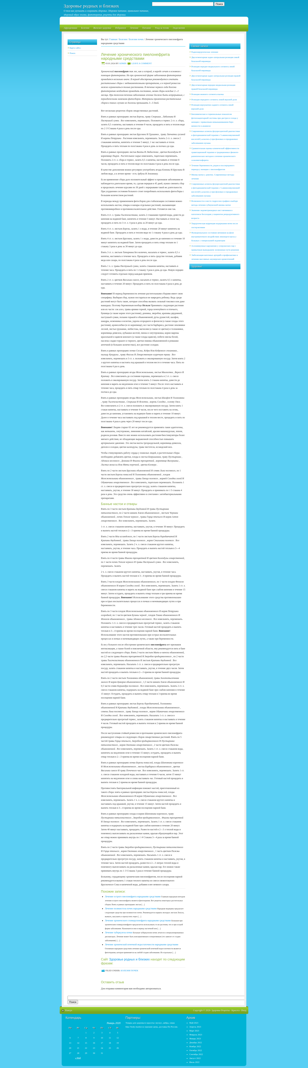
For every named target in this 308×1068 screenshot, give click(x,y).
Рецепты (225, 1010)
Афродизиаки (70, 28)
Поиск (72, 53)
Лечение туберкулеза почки (118, 932)
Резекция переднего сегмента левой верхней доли (214, 99)
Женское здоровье (102, 28)
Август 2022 (195, 1058)
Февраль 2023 (195, 1034)
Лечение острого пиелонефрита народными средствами (132, 896)
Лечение (134, 28)
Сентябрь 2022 (196, 1054)
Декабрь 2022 (195, 1042)
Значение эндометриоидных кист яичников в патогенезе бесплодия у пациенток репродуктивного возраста (215, 214)
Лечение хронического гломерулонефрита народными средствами (138, 920)
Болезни (85, 28)
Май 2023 (193, 1023)
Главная (113, 39)
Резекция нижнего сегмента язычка (207, 94)
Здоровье (216, 1010)
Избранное (120, 28)
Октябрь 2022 (195, 1050)
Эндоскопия (179, 28)
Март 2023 (194, 1030)
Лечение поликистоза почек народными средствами (131, 908)
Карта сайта (75, 48)
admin (122, 63)
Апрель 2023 (195, 1027)
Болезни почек (136, 39)
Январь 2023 (195, 1038)
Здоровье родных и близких (91, 5)
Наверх (68, 1010)
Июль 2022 (194, 1062)
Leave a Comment (141, 63)
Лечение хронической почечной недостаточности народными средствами (141, 944)
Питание (146, 28)
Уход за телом (162, 28)
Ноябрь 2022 (195, 1046)
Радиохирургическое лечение (204, 52)
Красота (236, 1010)
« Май (78, 1058)
